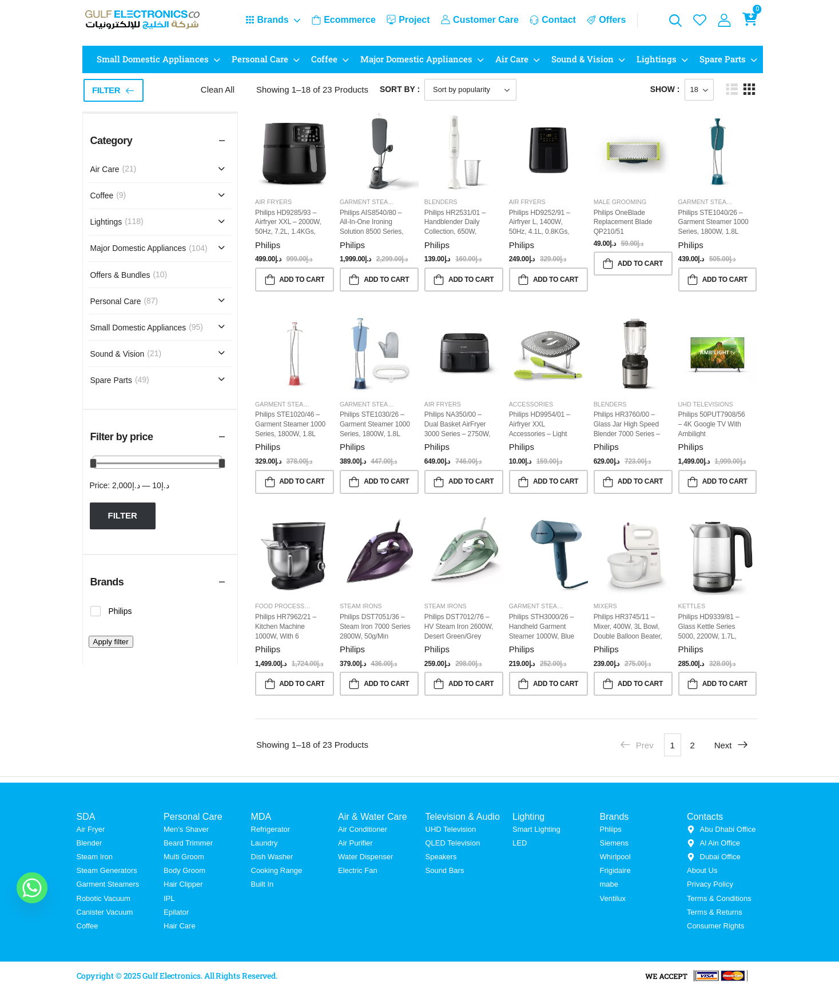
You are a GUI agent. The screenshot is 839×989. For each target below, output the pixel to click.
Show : (665, 89)
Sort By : (400, 89)
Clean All (217, 89)
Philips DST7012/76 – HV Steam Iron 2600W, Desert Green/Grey (458, 626)
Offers (606, 20)
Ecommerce (344, 20)
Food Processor (284, 606)
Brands (267, 20)
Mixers (605, 606)
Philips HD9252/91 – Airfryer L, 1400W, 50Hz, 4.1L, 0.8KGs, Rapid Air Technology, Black (541, 232)
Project (408, 20)
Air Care (511, 59)
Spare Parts (722, 59)
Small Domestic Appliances (153, 59)
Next (731, 745)
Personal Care (260, 59)
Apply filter (111, 641)
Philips (267, 245)
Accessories (531, 404)
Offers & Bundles (120, 275)
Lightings (657, 59)
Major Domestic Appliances (416, 59)
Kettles (692, 606)
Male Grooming (620, 201)
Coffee (324, 59)
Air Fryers (273, 201)
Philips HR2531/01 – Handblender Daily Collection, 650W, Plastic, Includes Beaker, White (455, 232)
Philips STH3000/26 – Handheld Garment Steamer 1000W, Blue (541, 626)
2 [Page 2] (692, 745)
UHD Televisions (705, 404)
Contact (553, 20)
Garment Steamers (372, 201)
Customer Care (480, 20)
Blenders (441, 201)
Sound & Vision (582, 59)
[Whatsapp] (32, 887)
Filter (106, 90)
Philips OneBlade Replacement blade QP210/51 (623, 222)
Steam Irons (361, 606)
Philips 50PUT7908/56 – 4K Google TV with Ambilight (711, 424)
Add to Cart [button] (301, 280)
